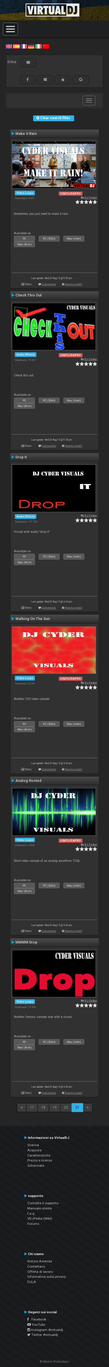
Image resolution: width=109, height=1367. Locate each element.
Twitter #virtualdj (42, 1335)
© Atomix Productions (54, 1362)
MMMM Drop (26, 942)
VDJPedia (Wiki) (39, 1218)
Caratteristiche (38, 1155)
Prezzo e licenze (39, 1160)
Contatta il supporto (42, 1203)
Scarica (33, 1145)
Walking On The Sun (32, 619)
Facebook (36, 1319)
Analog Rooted (28, 781)
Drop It (21, 457)
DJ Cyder (91, 197)
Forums (33, 1224)
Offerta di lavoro (40, 1272)
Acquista (34, 1150)
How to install (73, 284)
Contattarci (36, 1266)
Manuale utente (39, 1208)
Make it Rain (26, 134)
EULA (31, 1282)
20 (66, 1107)
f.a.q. (31, 1213)
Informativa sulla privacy (46, 1277)
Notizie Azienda (39, 1261)
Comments (49, 284)
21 (77, 1107)
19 (55, 1107)
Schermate (35, 1166)
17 (32, 1107)
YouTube (36, 1325)
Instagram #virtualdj (45, 1330)
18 (43, 1107)
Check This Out (28, 295)
